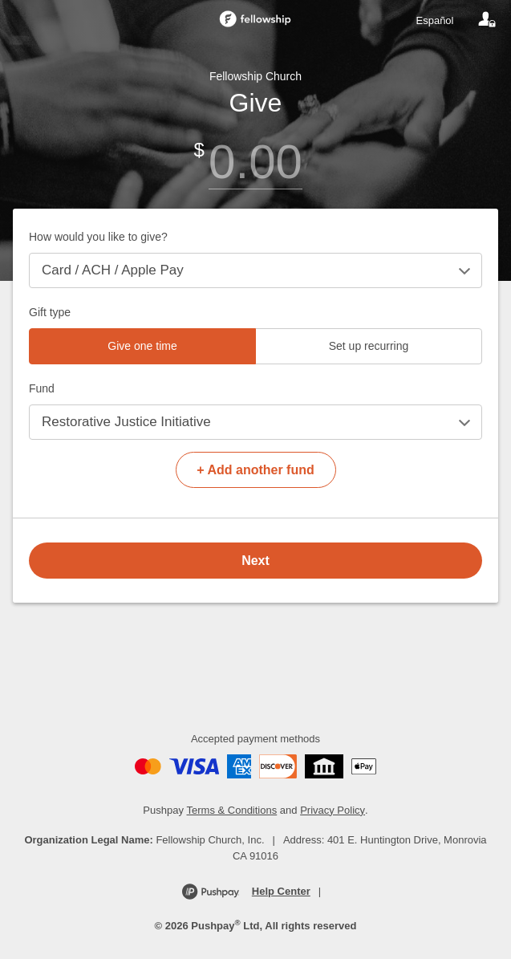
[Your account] (487, 20)
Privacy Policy (332, 810)
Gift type (50, 312)
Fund (42, 388)
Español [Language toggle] (435, 20)
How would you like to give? (98, 236)
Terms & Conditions (232, 810)
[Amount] (255, 161)
